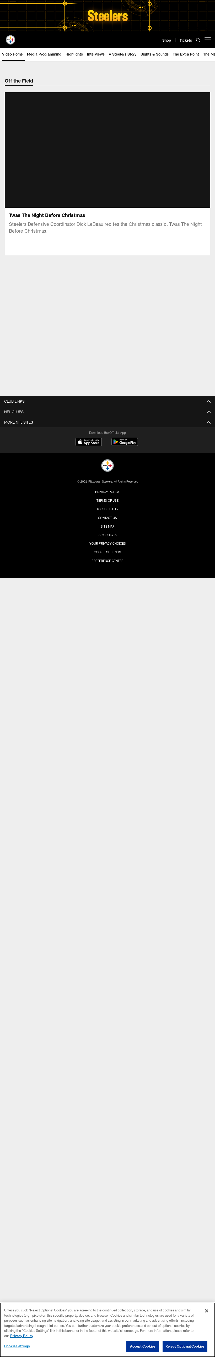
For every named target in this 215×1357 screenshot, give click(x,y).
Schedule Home (107, 757)
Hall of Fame (108, 1111)
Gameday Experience (108, 836)
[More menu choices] (208, 40)
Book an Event (107, 1004)
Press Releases (107, 539)
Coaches (107, 450)
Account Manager (107, 808)
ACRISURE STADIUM (107, 976)
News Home (107, 529)
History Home (107, 1083)
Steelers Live (108, 608)
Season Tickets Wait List (107, 855)
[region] (107, 1330)
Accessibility (107, 1290)
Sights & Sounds (107, 627)
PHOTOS (107, 678)
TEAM (107, 413)
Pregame (107, 706)
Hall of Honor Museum (107, 1092)
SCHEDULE (107, 748)
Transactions (107, 487)
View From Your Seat (107, 883)
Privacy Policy (107, 1272)
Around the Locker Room (107, 646)
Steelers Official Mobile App (107, 925)
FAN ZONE (107, 906)
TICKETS (107, 789)
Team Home (107, 422)
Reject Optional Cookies (185, 1346)
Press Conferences (107, 636)
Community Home (107, 1143)
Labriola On (107, 557)
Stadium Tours (107, 1060)
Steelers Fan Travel (107, 846)
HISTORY (107, 1073)
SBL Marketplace (107, 864)
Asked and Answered (107, 548)
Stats (108, 469)
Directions (107, 1013)
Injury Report (107, 478)
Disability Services (107, 1050)
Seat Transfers (107, 874)
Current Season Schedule (107, 766)
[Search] (198, 39)
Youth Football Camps (108, 1180)
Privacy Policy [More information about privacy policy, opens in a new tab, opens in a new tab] (21, 1336)
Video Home (107, 599)
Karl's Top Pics (107, 725)
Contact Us (107, 1298)
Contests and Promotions (107, 934)
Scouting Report (107, 655)
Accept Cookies (142, 1346)
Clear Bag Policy (107, 892)
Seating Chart (107, 1032)
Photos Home (107, 687)
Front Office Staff (107, 497)
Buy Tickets (107, 818)
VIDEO (107, 590)
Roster (107, 432)
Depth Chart (107, 441)
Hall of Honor (107, 1101)
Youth (107, 1162)
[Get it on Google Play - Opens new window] (125, 1225)
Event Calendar (107, 776)
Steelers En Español (107, 567)
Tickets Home (107, 799)
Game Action (107, 715)
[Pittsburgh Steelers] (107, 1247)
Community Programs (108, 1152)
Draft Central (107, 506)
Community (107, 734)
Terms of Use (107, 1281)
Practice (107, 697)
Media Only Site (107, 576)
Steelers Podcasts (107, 952)
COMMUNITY (107, 1134)
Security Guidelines (107, 1041)
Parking (107, 1022)
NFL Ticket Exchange (108, 827)
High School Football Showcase (107, 1171)
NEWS (107, 520)
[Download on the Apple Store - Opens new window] (89, 1223)
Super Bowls (107, 1120)
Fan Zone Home (108, 915)
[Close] (206, 1311)
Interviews (107, 618)
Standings (107, 460)
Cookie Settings (17, 1346)
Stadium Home (107, 985)
